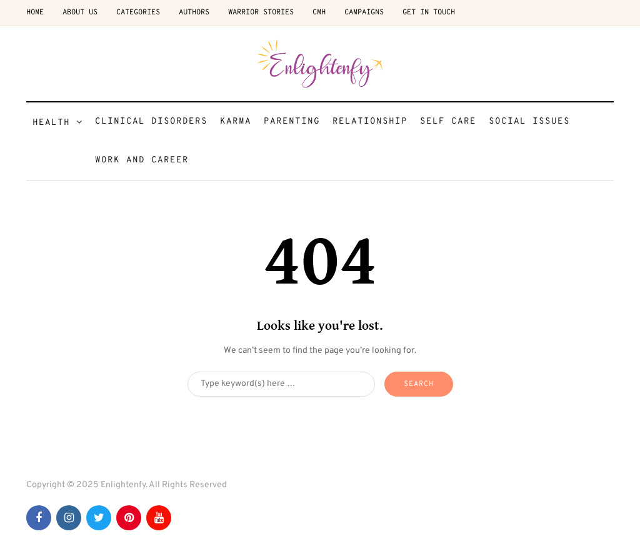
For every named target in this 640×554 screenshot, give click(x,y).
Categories (138, 12)
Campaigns (364, 12)
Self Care (448, 121)
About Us (80, 12)
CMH (319, 12)
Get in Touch (428, 12)
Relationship (370, 121)
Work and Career (142, 160)
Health (51, 122)
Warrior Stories (261, 12)
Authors (194, 12)
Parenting (292, 121)
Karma (235, 121)
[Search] (281, 384)
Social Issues (529, 121)
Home (35, 12)
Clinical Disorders (151, 121)
